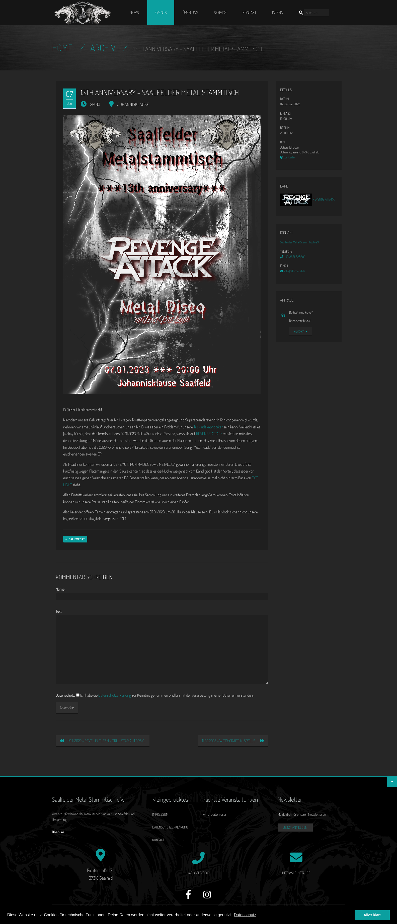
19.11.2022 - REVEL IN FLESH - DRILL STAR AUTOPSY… (102, 740)
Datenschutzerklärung (114, 695)
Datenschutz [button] (245, 915)
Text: (59, 611)
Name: (60, 589)
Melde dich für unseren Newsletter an (302, 814)
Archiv (103, 47)
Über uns (190, 12)
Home (62, 47)
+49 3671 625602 (292, 257)
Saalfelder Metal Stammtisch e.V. (299, 242)
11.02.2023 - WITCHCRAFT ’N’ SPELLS (233, 740)
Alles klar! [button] (372, 915)
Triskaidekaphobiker (208, 426)
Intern (277, 12)
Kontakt (249, 12)
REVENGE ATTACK (209, 433)
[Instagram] (207, 897)
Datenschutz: (65, 695)
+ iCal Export (75, 539)
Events (161, 12)
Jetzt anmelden (295, 827)
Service (220, 12)
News (134, 12)
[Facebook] (188, 897)
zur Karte (287, 157)
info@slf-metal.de (292, 271)
